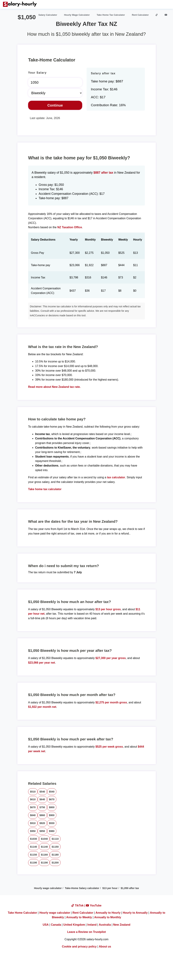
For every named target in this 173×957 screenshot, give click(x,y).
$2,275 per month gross (111, 702)
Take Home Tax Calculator (111, 15)
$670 (52, 799)
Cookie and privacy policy (79, 946)
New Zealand (121, 924)
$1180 (55, 854)
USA (46, 924)
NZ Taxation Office (69, 227)
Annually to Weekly (79, 917)
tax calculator (116, 477)
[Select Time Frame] (55, 93)
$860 (42, 815)
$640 (42, 799)
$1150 (55, 846)
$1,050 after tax (130, 888)
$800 (52, 807)
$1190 (33, 862)
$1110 (55, 838)
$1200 (55, 862)
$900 (52, 815)
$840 (33, 815)
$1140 (33, 846)
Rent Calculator (140, 15)
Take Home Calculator (22, 912)
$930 (52, 823)
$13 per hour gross (108, 609)
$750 (42, 807)
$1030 (33, 838)
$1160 (44, 854)
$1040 (44, 838)
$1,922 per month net (42, 706)
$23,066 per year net (41, 662)
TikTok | (78, 905)
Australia (105, 924)
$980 (52, 831)
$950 (33, 831)
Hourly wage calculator (48, 888)
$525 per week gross (109, 746)
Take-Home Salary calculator (82, 888)
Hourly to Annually (135, 912)
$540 (42, 791)
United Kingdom (74, 924)
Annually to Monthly (107, 917)
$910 (33, 823)
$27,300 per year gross (110, 658)
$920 (42, 823)
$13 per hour (109, 888)
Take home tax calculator (44, 489)
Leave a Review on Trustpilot (86, 931)
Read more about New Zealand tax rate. (54, 386)
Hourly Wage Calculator (77, 15)
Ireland (91, 924)
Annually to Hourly (108, 912)
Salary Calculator (47, 15)
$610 (33, 799)
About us (105, 946)
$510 (33, 791)
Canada (56, 924)
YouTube (93, 905)
